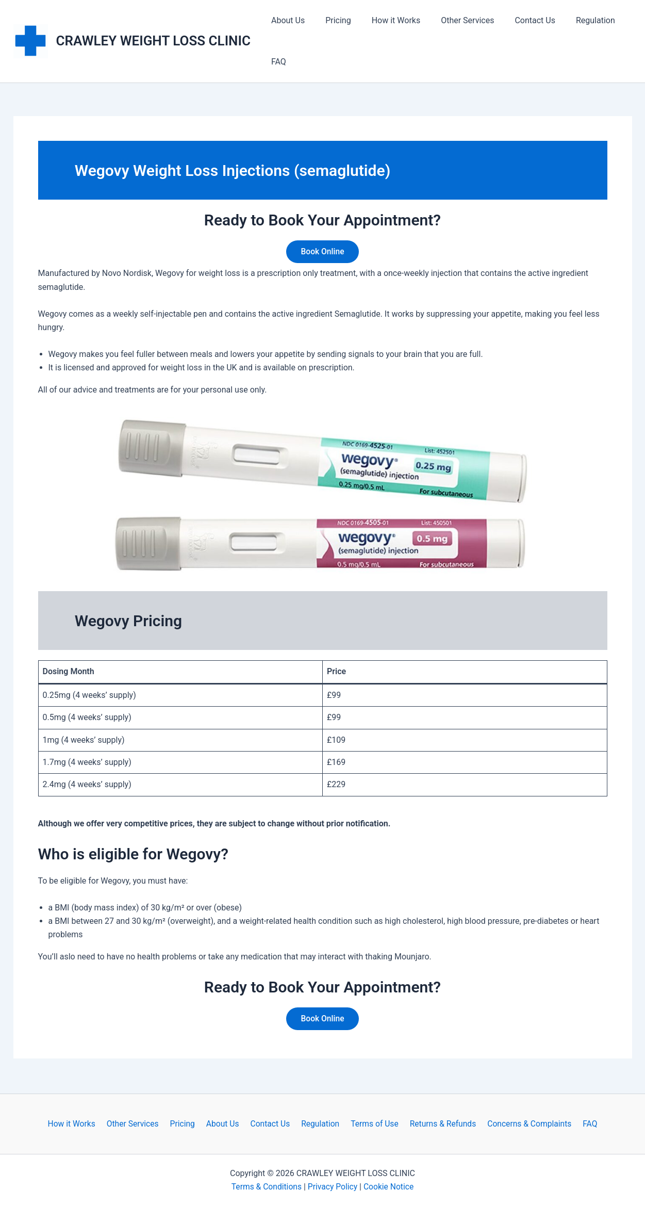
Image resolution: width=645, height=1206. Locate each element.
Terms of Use (370, 1124)
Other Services (452, 20)
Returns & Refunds (437, 1124)
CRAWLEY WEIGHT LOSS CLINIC (153, 40)
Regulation (572, 20)
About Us (286, 20)
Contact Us (516, 20)
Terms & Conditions (265, 1187)
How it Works (385, 20)
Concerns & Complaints (522, 1124)
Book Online (322, 252)
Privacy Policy (332, 1187)
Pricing (332, 20)
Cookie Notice (390, 1187)
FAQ (276, 62)
